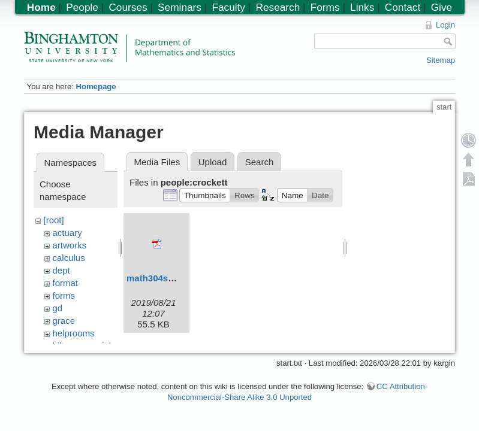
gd (58, 308)
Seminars (179, 7)
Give (441, 7)
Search (259, 162)
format (66, 283)
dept (61, 270)
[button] (204, 195)
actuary (67, 232)
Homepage (96, 86)
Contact (402, 7)
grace (64, 320)
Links (362, 7)
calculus (69, 258)
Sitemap (440, 60)
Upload (212, 162)
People (82, 7)
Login (445, 24)
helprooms (74, 333)
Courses (128, 7)
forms (64, 295)
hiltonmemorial (82, 346)
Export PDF (468, 178)
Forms (325, 7)
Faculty (228, 7)
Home (41, 7)
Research (277, 7)
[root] (54, 220)
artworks (70, 245)
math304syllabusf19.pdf (177, 278)
